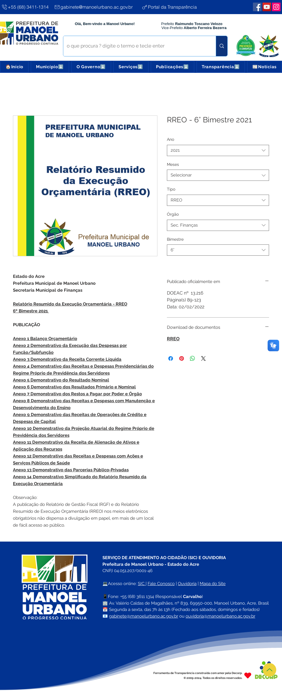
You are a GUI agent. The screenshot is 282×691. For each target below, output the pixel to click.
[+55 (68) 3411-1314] (25, 7)
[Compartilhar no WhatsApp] (192, 358)
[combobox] (218, 150)
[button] (50, 67)
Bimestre (175, 239)
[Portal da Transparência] (174, 7)
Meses (173, 164)
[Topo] (269, 670)
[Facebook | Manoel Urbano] (257, 7)
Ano (170, 139)
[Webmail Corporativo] (276, 7)
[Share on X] (203, 358)
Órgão (173, 214)
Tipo (171, 189)
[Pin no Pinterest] (181, 358)
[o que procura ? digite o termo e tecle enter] (135, 46)
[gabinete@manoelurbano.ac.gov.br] (95, 7)
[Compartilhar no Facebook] (170, 358)
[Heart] (247, 675)
